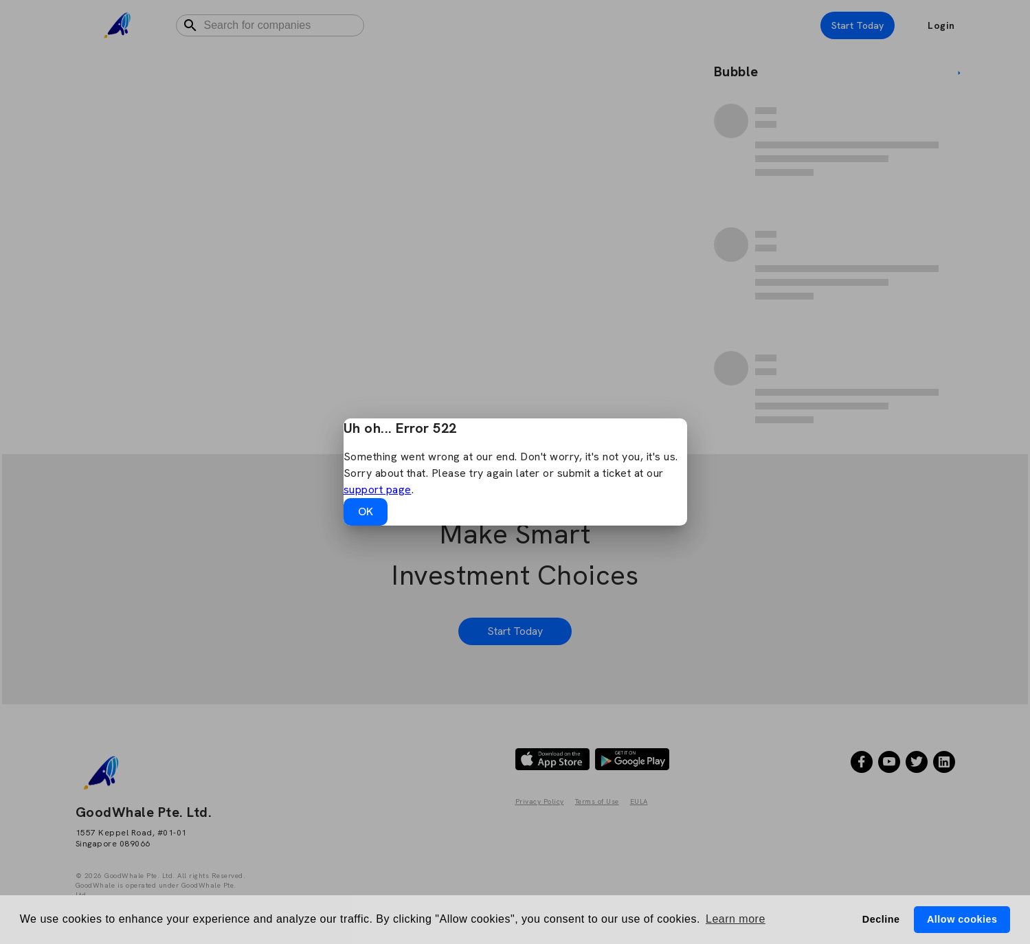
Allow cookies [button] (962, 919)
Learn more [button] (735, 919)
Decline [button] (881, 919)
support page (378, 489)
